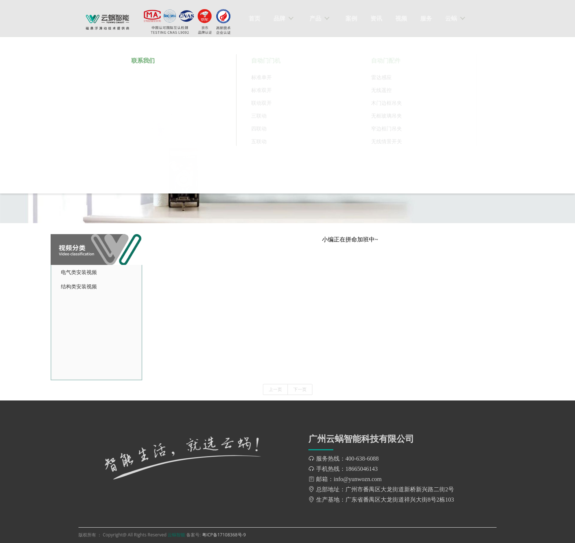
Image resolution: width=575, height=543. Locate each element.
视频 (401, 18)
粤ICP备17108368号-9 (224, 535)
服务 (426, 18)
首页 (254, 18)
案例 (351, 18)
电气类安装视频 (79, 272)
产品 (315, 18)
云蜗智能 (177, 535)
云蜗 (451, 18)
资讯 (376, 18)
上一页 (275, 389)
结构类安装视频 (79, 286)
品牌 (279, 18)
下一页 (300, 389)
